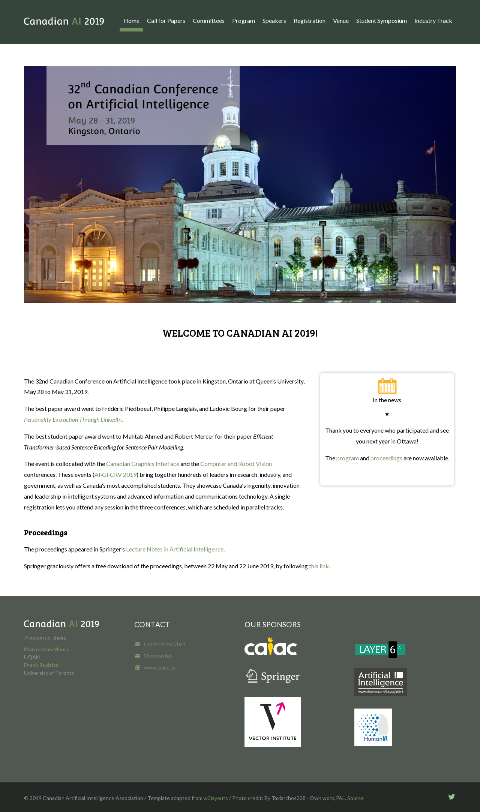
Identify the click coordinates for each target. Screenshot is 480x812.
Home (131, 20)
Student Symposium (381, 20)
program (348, 457)
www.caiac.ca (160, 667)
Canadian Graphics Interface (142, 463)
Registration (310, 20)
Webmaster (158, 655)
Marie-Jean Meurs (46, 649)
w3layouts (216, 798)
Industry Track (433, 20)
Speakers (274, 20)
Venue (341, 20)
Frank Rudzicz (41, 665)
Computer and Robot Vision (235, 463)
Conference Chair (165, 643)
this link (319, 565)
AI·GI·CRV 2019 (115, 474)
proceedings (386, 457)
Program (243, 20)
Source (355, 798)
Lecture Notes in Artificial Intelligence (175, 549)
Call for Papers (166, 20)
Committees (209, 20)
